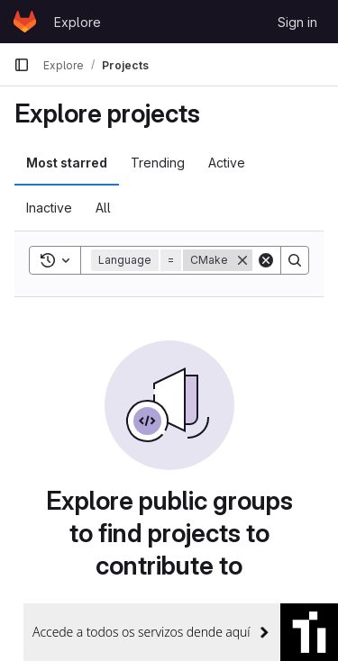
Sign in (297, 22)
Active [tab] (226, 162)
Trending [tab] (158, 162)
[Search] (294, 260)
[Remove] (242, 260)
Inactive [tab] (49, 207)
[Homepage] (25, 21)
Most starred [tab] (66, 162)
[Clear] (266, 260)
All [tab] (103, 207)
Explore (77, 22)
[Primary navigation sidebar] (21, 64)
